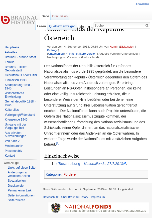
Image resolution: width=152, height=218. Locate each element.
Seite (45, 16)
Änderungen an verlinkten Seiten (19, 174)
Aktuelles (11, 52)
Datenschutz (50, 196)
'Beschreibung (90, 164)
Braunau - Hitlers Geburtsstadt (16, 68)
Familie (9, 62)
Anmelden (142, 4)
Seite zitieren (16, 200)
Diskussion (127, 46)
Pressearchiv (13, 151)
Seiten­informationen (21, 195)
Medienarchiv (13, 146)
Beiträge (52, 50)
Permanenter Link (19, 190)
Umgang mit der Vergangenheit (15, 126)
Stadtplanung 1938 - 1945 (18, 86)
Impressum (98, 196)
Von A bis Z (12, 141)
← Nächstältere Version (81, 53)
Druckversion (16, 185)
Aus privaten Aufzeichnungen (15, 134)
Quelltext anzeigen (62, 26)
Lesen (41, 26)
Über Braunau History (74, 196)
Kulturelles (12, 110)
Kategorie (53, 174)
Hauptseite (12, 47)
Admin (114, 46)
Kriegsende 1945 (16, 119)
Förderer (70, 174)
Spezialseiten (16, 180)
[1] (57, 143)
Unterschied (56, 53)
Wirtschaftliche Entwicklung (14, 94)
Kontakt (10, 155)
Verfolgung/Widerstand (20, 115)
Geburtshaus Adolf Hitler (21, 75)
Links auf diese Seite (21, 167)
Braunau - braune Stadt (20, 57)
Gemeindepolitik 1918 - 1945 (20, 103)
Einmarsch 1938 (15, 80)
